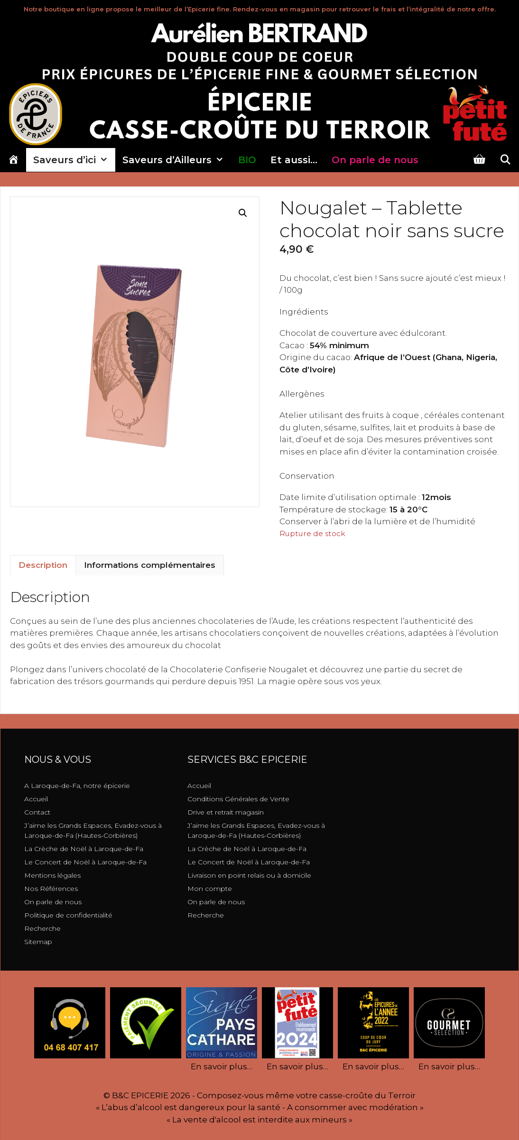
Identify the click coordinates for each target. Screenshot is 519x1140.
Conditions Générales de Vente (238, 799)
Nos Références (51, 888)
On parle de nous (53, 902)
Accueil (36, 799)
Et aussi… (293, 160)
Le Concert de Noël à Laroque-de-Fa (85, 862)
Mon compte (209, 888)
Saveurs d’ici (74, 160)
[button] (242, 213)
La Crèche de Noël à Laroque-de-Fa (83, 848)
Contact (37, 812)
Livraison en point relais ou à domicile (249, 875)
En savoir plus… (221, 1066)
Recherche (42, 928)
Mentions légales (52, 875)
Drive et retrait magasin (225, 812)
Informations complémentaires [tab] (149, 565)
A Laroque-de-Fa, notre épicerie (77, 785)
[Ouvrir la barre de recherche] (505, 160)
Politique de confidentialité (68, 915)
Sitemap (38, 941)
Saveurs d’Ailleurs (176, 160)
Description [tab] (43, 565)
